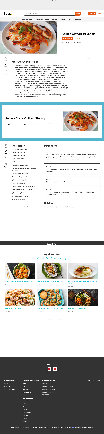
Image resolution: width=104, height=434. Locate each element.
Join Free (92, 13)
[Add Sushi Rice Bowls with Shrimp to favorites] (69, 311)
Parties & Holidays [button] (42, 19)
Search (78, 13)
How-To (71, 19)
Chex (24, 386)
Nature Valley (26, 403)
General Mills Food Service (48, 389)
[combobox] (49, 14)
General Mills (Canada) (47, 386)
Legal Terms (78, 427)
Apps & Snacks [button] (27, 19)
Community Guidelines (87, 427)
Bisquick (25, 383)
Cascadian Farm (27, 412)
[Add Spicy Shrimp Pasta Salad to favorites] (6, 311)
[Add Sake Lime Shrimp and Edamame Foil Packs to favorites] (38, 285)
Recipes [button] (78, 19)
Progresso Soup (27, 392)
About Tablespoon (26, 427)
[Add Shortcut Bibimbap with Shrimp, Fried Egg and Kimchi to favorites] (69, 286)
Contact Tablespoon (15, 427)
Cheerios (25, 409)
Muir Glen (25, 389)
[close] (102, 1)
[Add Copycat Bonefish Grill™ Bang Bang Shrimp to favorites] (6, 285)
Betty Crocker (7, 386)
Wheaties (25, 418)
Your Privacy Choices (67, 427)
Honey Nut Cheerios (28, 398)
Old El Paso (25, 415)
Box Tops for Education (9, 389)
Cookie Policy (42, 427)
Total (24, 406)
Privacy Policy (35, 427)
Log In (99, 13)
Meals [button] (62, 19)
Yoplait (24, 395)
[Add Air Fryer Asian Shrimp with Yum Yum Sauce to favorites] (38, 311)
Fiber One (25, 401)
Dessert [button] (54, 19)
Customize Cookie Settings (53, 427)
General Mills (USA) (46, 383)
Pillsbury (6, 383)
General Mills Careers (47, 392)
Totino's (25, 421)
